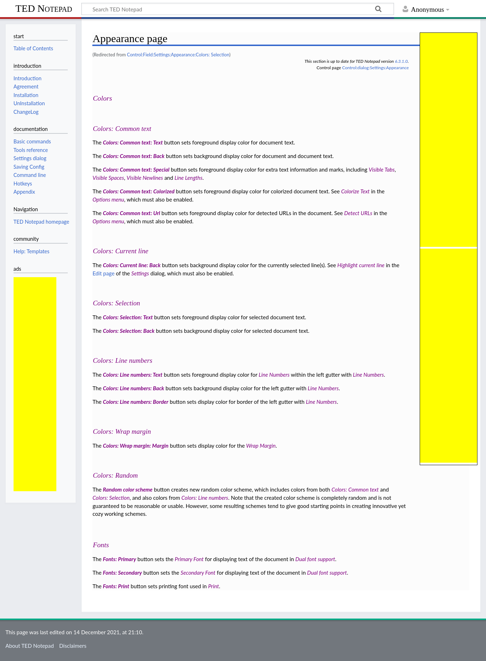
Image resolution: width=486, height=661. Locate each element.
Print (213, 586)
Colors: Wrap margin (122, 431)
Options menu (108, 199)
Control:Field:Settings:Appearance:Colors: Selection (178, 54)
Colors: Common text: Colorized (139, 191)
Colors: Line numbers (122, 360)
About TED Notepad (29, 645)
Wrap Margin (261, 445)
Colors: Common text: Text (133, 142)
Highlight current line (360, 265)
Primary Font (189, 559)
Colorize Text (355, 191)
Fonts (101, 545)
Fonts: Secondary (122, 572)
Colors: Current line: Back (132, 265)
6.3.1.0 (401, 61)
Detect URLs (358, 213)
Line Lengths (188, 177)
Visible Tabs (382, 169)
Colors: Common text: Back (134, 156)
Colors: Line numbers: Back (133, 388)
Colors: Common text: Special (136, 169)
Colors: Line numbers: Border (135, 401)
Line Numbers (274, 374)
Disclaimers (72, 645)
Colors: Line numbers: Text (133, 374)
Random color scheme (128, 489)
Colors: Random (115, 475)
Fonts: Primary (119, 559)
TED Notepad (43, 8)
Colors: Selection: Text (128, 317)
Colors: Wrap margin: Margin (136, 445)
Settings (140, 273)
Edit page (103, 273)
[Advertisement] (35, 384)
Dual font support (315, 559)
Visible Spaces (108, 177)
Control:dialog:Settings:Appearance (375, 67)
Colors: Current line (120, 251)
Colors (102, 98)
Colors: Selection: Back (129, 330)
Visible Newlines (145, 177)
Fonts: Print (116, 586)
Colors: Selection (116, 303)
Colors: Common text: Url (131, 213)
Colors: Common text (122, 128)
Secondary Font (198, 572)
